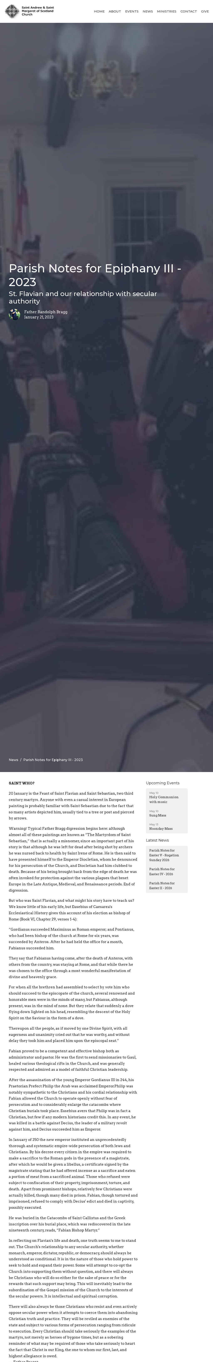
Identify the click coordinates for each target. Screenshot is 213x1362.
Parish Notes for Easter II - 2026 (162, 885)
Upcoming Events (163, 783)
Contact (189, 11)
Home (99, 11)
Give (205, 11)
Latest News (157, 840)
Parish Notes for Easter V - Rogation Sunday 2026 (164, 855)
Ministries (166, 11)
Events (132, 11)
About (115, 11)
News (148, 11)
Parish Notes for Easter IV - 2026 (162, 871)
